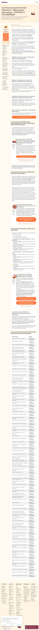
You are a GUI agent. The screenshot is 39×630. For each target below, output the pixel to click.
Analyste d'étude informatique (17, 341)
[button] (6, 629)
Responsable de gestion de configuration (19, 420)
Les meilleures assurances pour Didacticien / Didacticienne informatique (5, 36)
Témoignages (33, 590)
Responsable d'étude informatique (18, 450)
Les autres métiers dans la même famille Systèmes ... (5, 88)
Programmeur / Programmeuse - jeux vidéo (19, 569)
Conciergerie (4, 601)
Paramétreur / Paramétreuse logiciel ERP (19, 538)
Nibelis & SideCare (27, 592)
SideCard (3, 591)
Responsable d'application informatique (19, 453)
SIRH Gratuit (11, 599)
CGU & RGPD (33, 596)
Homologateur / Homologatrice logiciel (19, 414)
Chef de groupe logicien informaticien (18, 532)
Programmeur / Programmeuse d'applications (20, 365)
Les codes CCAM (19, 609)
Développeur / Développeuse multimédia (19, 465)
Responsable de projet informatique (18, 338)
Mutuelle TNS (4, 593)
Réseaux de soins (19, 614)
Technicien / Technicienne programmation (19, 508)
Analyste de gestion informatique (18, 520)
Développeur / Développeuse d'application (19, 541)
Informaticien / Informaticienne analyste (19, 484)
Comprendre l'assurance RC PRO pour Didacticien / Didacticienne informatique (26, 160)
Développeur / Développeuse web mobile (19, 475)
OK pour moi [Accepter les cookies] (19, 624)
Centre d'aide (33, 586)
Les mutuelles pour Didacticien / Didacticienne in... (5, 77)
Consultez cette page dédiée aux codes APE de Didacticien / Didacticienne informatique (24, 117)
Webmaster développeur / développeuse (19, 438)
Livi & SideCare (26, 593)
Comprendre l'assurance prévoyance (26, 223)
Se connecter (4, 603)
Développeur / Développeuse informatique (19, 383)
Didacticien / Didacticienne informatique (19, 557)
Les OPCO (18, 610)
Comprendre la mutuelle (26, 306)
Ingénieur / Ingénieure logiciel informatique (19, 405)
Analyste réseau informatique (17, 472)
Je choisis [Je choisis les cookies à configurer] (11, 624)
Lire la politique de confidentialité (6, 621)
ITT (9, 601)
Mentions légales (34, 595)
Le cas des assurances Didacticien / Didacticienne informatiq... (4, 83)
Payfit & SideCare (27, 589)
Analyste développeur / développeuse (18, 566)
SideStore (3, 600)
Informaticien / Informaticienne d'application (19, 371)
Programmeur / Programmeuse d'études (19, 374)
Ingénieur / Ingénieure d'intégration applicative (20, 344)
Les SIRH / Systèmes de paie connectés (27, 600)
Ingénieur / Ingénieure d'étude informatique (19, 529)
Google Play (33, 600)
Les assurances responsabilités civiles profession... (5, 69)
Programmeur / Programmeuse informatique (20, 572)
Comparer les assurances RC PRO (26, 156)
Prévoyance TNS (5, 594)
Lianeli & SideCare (27, 595)
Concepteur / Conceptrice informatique (19, 423)
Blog (17, 587)
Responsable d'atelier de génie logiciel (19, 368)
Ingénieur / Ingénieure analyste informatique (19, 575)
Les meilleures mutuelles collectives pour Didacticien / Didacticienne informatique (26, 299)
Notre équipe (33, 589)
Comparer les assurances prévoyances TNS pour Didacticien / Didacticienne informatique (26, 219)
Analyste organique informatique (17, 505)
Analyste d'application (16, 502)
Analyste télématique (15, 435)
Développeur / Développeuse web (18, 441)
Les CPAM (18, 607)
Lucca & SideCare (27, 590)
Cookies (32, 598)
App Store (32, 599)
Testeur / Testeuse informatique (17, 411)
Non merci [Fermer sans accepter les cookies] (4, 624)
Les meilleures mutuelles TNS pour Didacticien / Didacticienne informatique (26, 303)
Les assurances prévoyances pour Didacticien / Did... (5, 73)
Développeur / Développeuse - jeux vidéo (19, 499)
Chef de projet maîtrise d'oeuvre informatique (20, 447)
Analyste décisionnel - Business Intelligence (19, 547)
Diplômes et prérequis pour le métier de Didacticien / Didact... (5, 53)
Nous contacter (33, 587)
